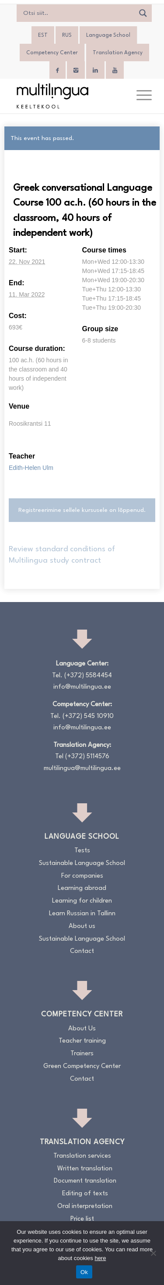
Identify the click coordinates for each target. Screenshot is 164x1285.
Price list (82, 1219)
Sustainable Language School (82, 863)
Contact (82, 951)
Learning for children (82, 901)
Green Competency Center (82, 1066)
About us (82, 926)
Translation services (82, 1156)
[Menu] (140, 95)
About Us (82, 1029)
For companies (82, 876)
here (100, 1258)
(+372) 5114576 (87, 756)
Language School (108, 35)
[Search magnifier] (143, 13)
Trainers (82, 1053)
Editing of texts (85, 1193)
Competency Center (52, 53)
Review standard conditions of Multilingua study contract (62, 555)
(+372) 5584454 (88, 675)
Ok (84, 1272)
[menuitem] (42, 35)
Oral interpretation (84, 1206)
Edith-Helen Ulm (31, 467)
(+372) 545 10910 (88, 716)
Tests (82, 850)
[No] (153, 1253)
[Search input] (77, 13)
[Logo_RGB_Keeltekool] (68, 95)
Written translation (84, 1169)
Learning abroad (82, 888)
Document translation (85, 1181)
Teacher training (82, 1041)
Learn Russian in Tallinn (82, 913)
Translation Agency (118, 53)
